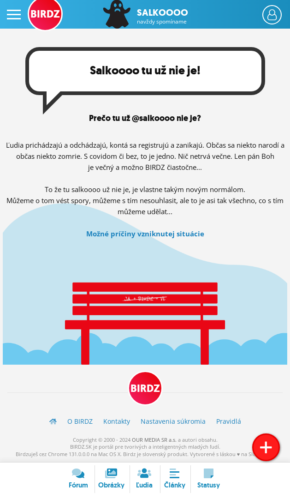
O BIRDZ (80, 421)
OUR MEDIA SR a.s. (154, 439)
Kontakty (116, 421)
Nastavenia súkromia (173, 421)
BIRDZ (145, 388)
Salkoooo (162, 16)
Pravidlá (228, 421)
